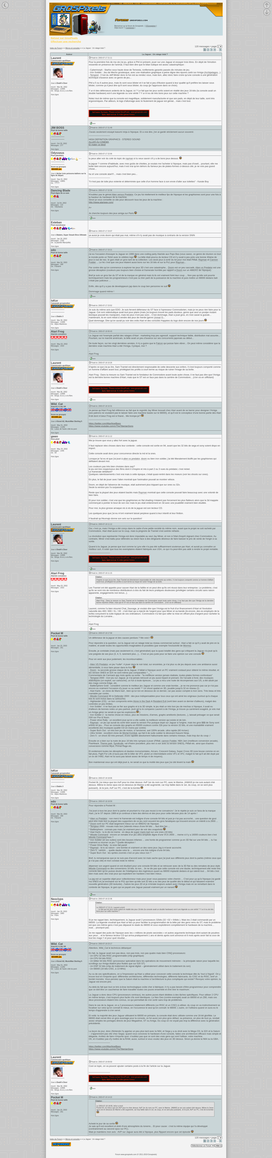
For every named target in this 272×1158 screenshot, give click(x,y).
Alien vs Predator (203, 267)
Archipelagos (211, 72)
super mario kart (142, 832)
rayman (129, 158)
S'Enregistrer (151, 26)
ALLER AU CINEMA (99, 142)
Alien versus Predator (122, 194)
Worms (186, 645)
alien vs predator (131, 458)
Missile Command (99, 696)
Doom (171, 267)
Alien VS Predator (99, 664)
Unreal (157, 317)
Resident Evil (159, 701)
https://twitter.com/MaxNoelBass (105, 423)
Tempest (94, 75)
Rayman (202, 259)
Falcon (159, 343)
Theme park (106, 743)
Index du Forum (56, 48)
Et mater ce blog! (97, 144)
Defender (119, 696)
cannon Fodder (169, 741)
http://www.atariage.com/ (101, 202)
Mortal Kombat (129, 733)
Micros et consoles (72, 48)
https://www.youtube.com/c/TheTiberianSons (111, 426)
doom (108, 235)
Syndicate (118, 743)
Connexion (130, 28)
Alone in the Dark (141, 701)
